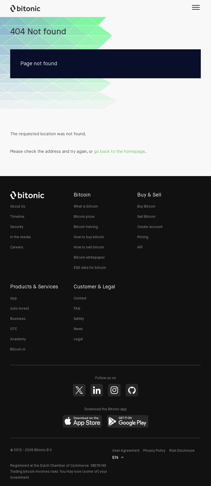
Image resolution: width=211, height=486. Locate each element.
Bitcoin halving (86, 227)
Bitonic (28, 8)
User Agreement (126, 451)
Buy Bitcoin (146, 206)
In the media (20, 237)
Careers (16, 247)
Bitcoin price (84, 217)
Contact (80, 298)
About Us (17, 206)
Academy (18, 339)
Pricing (142, 237)
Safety (79, 319)
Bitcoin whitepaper (89, 257)
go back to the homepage (119, 151)
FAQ (77, 308)
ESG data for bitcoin (90, 268)
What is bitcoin (86, 206)
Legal (78, 339)
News (78, 329)
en (115, 458)
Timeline (17, 217)
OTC (13, 329)
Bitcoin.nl (17, 349)
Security (16, 227)
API (139, 247)
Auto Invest (19, 308)
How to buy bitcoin (89, 237)
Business (18, 319)
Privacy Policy (154, 451)
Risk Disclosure (182, 451)
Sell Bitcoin (146, 217)
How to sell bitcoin (89, 247)
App (13, 298)
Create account (150, 227)
